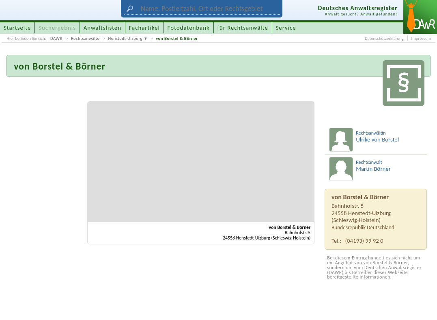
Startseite (17, 27)
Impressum (421, 38)
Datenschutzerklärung (384, 38)
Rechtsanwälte (85, 38)
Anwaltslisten (102, 27)
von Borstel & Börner (177, 38)
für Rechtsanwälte (242, 27)
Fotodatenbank (189, 27)
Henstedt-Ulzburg (125, 38)
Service (286, 27)
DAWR (56, 38)
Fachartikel (144, 27)
